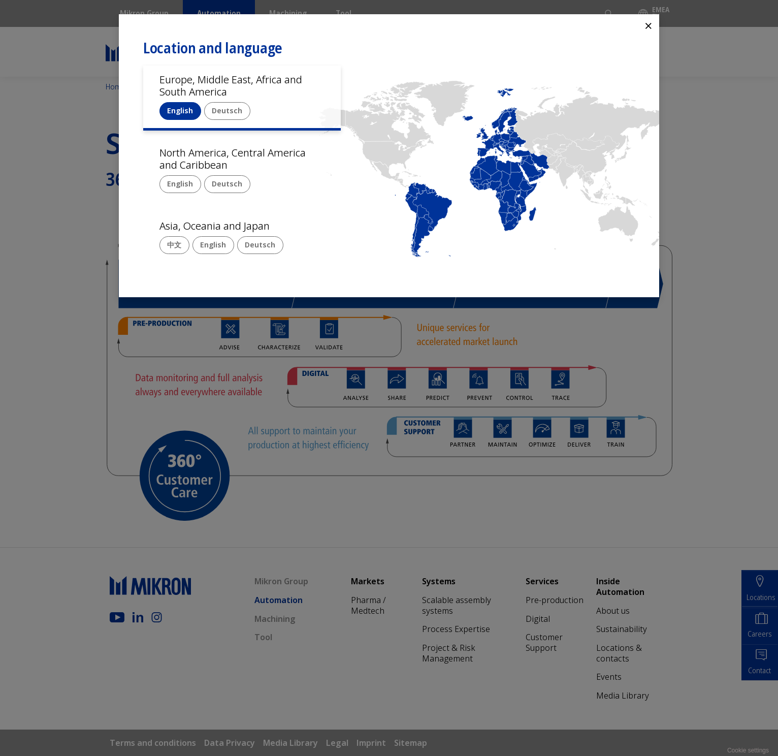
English (180, 110)
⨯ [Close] (648, 25)
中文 (174, 244)
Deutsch (227, 110)
